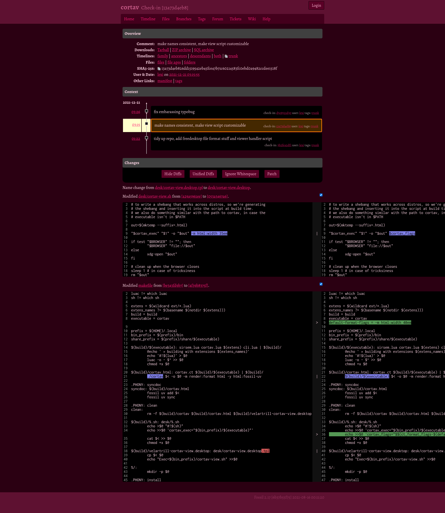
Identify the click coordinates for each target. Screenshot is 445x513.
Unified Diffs (203, 174)
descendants (200, 56)
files (160, 62)
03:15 (136, 124)
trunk (233, 56)
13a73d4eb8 (283, 126)
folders (190, 62)
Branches (184, 19)
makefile (145, 285)
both (218, 56)
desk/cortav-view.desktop (229, 187)
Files (166, 19)
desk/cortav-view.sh (154, 196)
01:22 (136, 138)
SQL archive (204, 50)
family (162, 56)
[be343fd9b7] (173, 285)
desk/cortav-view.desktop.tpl (179, 187)
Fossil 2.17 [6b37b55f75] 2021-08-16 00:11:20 (289, 497)
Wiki (252, 19)
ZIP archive (181, 50)
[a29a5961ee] (191, 196)
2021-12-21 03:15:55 (184, 74)
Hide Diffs (173, 174)
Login (316, 5)
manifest (164, 80)
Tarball (163, 50)
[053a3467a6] (217, 196)
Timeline (148, 19)
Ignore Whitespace (240, 174)
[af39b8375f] (198, 285)
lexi (160, 74)
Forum (217, 19)
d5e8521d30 (284, 113)
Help (266, 19)
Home (129, 19)
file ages (174, 62)
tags (178, 80)
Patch (272, 174)
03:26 (135, 111)
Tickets (236, 19)
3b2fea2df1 (284, 145)
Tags (202, 19)
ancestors (179, 56)
